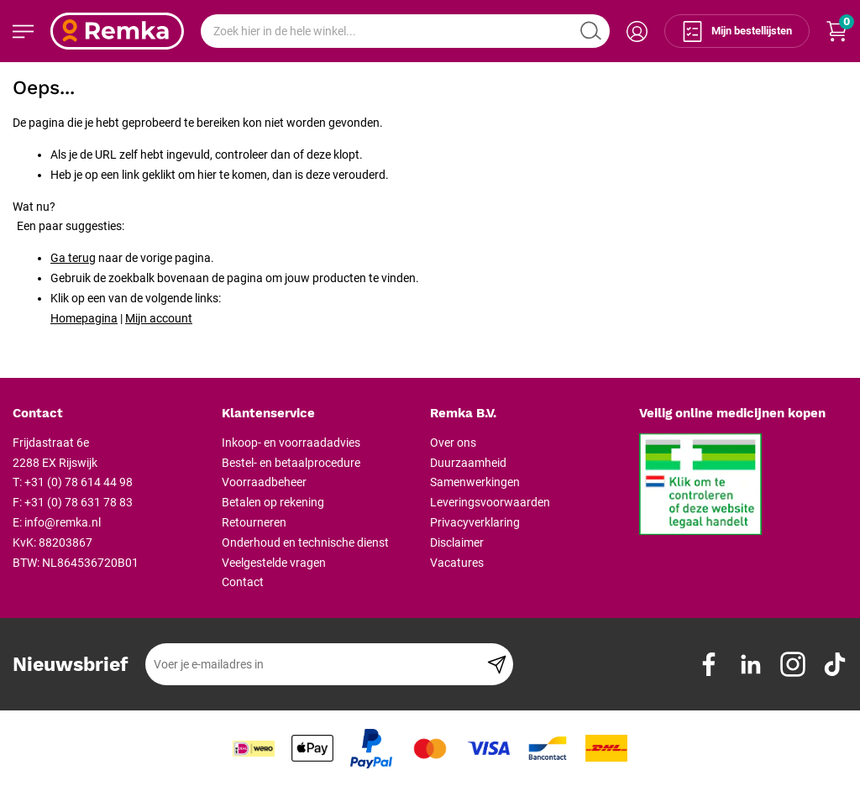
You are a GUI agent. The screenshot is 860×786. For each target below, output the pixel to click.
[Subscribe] (496, 664)
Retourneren (254, 522)
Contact (243, 582)
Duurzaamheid (468, 462)
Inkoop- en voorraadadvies (291, 442)
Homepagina (84, 318)
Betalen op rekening (273, 502)
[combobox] (405, 31)
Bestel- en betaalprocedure (291, 462)
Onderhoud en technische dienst (305, 542)
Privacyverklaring (475, 522)
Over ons (453, 442)
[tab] (111, 414)
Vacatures (457, 562)
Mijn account (158, 318)
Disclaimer (457, 542)
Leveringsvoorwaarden (490, 502)
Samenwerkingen (475, 482)
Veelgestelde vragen (274, 562)
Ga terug (73, 258)
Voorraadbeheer (264, 482)
